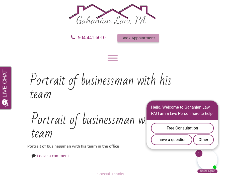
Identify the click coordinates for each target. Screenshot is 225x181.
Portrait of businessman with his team (102, 127)
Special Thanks (110, 173)
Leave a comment (53, 155)
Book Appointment (138, 37)
